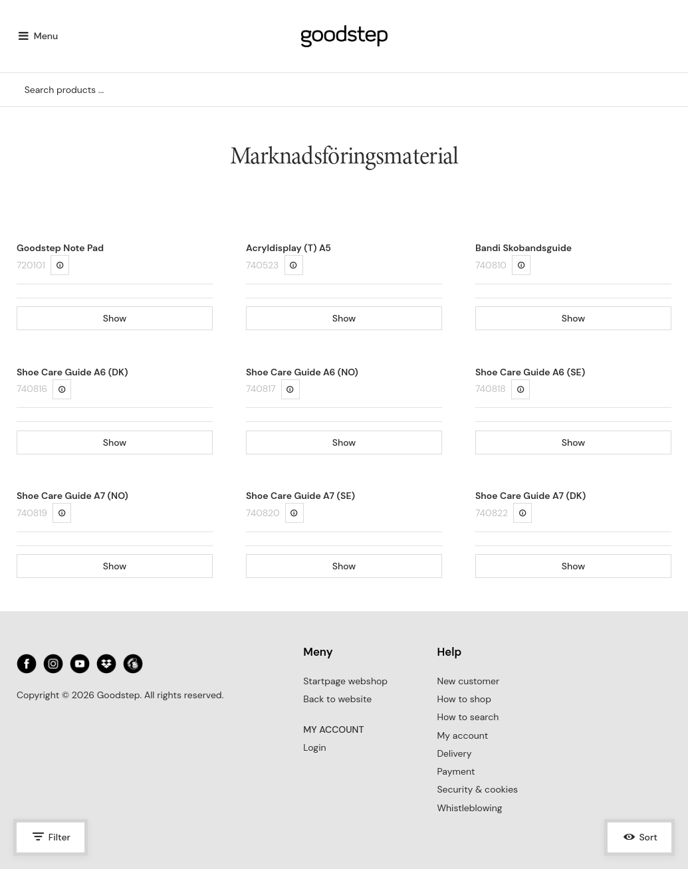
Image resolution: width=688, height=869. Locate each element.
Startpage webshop (345, 681)
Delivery (454, 753)
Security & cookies (477, 789)
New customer (468, 681)
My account (462, 735)
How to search (468, 717)
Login (314, 747)
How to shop (464, 699)
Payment (456, 771)
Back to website (337, 699)
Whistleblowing (469, 808)
